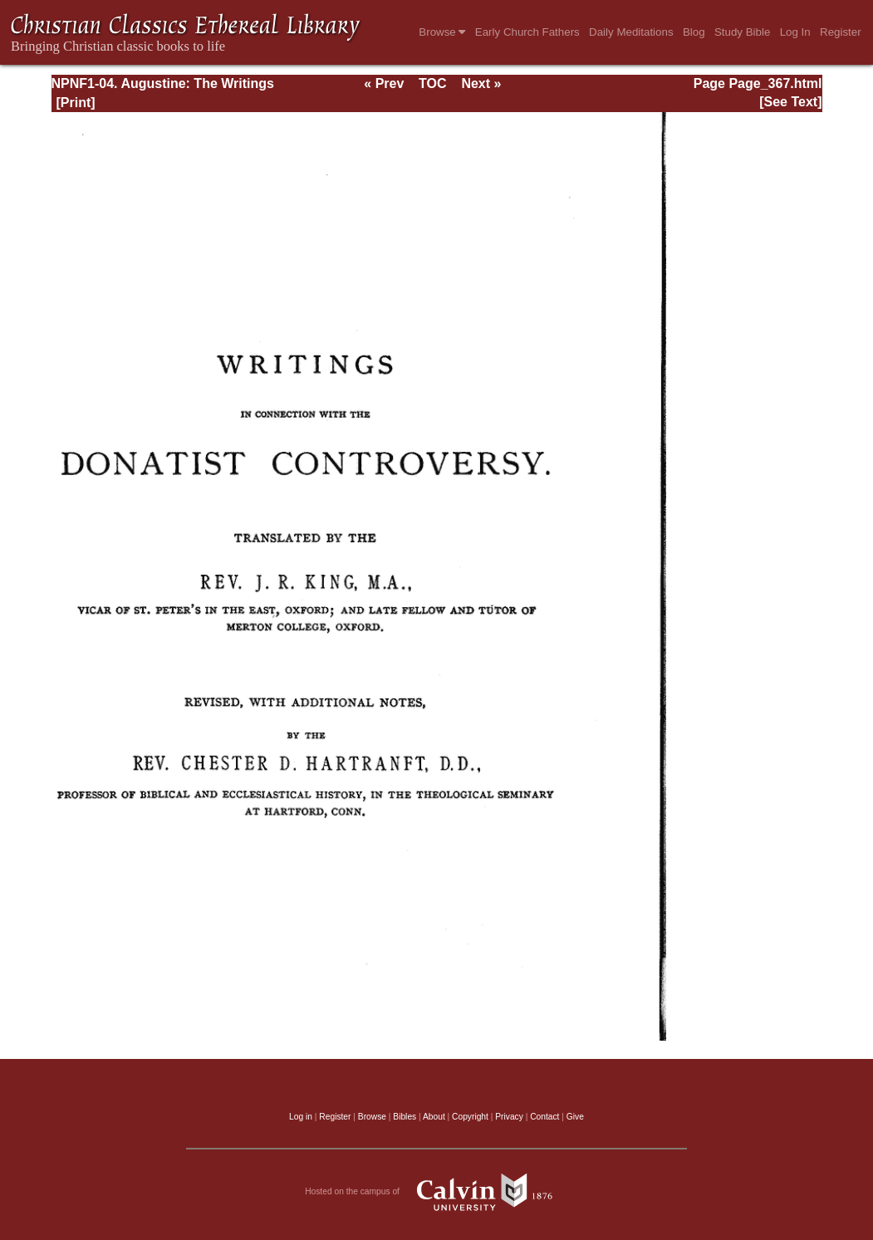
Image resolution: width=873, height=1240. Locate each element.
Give (575, 1116)
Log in (300, 1116)
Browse (442, 32)
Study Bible (742, 32)
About (434, 1116)
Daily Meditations (631, 32)
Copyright (470, 1116)
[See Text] (790, 102)
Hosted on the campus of (436, 1192)
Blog (694, 32)
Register (840, 32)
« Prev (384, 83)
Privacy (509, 1116)
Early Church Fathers (527, 32)
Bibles (404, 1116)
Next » (481, 83)
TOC (432, 83)
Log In (795, 32)
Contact (544, 1116)
